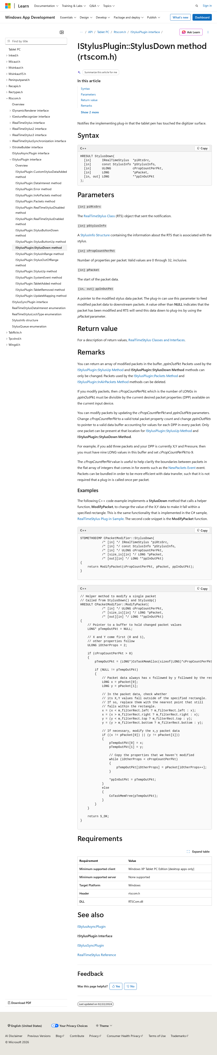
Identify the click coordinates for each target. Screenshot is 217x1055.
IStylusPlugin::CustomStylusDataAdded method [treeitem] (41, 174)
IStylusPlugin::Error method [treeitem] (33, 189)
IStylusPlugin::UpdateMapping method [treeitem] (40, 296)
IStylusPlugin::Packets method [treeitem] (35, 201)
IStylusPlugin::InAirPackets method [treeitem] (38, 195)
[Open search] (196, 6)
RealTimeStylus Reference (96, 954)
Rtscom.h (120, 32)
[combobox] (36, 41)
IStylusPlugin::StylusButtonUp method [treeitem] (40, 241)
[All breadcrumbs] (81, 32)
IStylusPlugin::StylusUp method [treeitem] (36, 271)
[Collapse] (61, 32)
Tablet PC (103, 32)
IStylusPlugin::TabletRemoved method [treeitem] (40, 290)
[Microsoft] (8, 6)
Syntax (85, 88)
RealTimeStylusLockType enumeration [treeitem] (37, 314)
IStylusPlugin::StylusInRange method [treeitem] (39, 254)
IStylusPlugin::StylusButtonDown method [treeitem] (36, 233)
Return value (89, 100)
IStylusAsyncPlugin (91, 926)
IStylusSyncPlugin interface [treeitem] (30, 302)
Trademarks (178, 1036)
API (90, 32)
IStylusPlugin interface (145, 32)
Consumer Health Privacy (123, 1036)
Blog (59, 1036)
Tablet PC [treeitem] (15, 49)
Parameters (88, 94)
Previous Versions (39, 1036)
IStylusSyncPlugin (90, 945)
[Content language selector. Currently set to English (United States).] (25, 1025)
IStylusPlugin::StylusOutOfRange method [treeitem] (36, 262)
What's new (180, 17)
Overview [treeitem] (18, 104)
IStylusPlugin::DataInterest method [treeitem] (38, 183)
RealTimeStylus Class (99, 216)
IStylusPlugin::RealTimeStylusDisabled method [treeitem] (40, 210)
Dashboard (202, 17)
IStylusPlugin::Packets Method (156, 375)
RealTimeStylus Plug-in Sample (100, 518)
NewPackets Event (181, 467)
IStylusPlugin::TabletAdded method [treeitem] (38, 283)
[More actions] (208, 32)
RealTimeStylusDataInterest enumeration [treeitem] (39, 308)
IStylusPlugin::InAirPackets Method (103, 381)
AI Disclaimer (13, 1036)
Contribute (77, 1036)
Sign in (207, 5)
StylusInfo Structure (95, 235)
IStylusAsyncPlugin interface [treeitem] (30, 153)
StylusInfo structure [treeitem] (25, 320)
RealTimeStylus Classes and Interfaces (156, 340)
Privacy (94, 1036)
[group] (144, 710)
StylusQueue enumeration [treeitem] (29, 326)
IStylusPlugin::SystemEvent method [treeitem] (38, 277)
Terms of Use (157, 1036)
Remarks (86, 105)
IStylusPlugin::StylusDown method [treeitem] (38, 248)
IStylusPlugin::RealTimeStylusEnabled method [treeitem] (39, 221)
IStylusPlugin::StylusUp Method (100, 369)
